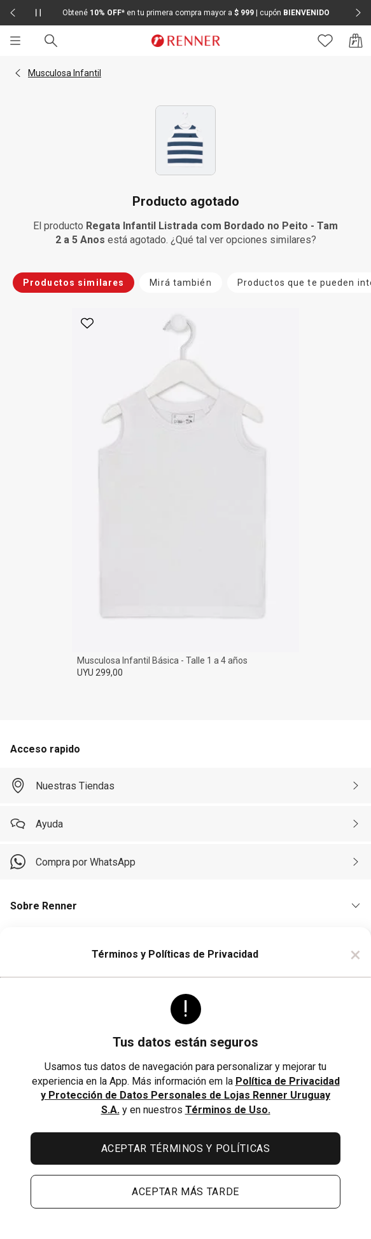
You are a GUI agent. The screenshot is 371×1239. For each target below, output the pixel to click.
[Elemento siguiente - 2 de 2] (358, 12)
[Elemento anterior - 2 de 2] (12, 12)
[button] (18, 73)
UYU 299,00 (100, 672)
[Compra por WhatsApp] (185, 862)
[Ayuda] (185, 823)
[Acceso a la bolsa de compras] (355, 40)
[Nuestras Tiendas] (185, 785)
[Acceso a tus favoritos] (325, 40)
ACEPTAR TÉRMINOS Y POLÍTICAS (185, 1148)
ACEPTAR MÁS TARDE (185, 1192)
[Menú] (15, 40)
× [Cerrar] (355, 954)
